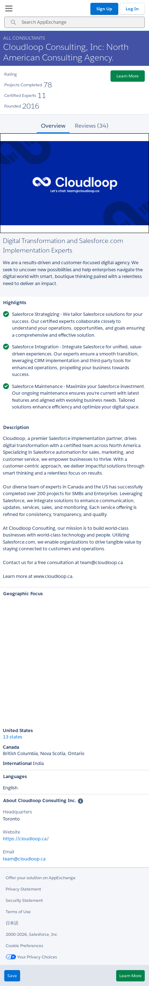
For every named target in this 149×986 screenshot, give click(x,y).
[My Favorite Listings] (7, 10)
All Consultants (24, 38)
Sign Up (104, 9)
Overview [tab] (53, 125)
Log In (132, 9)
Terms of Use (18, 912)
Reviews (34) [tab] (91, 125)
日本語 (12, 923)
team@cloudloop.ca (24, 859)
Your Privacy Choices (31, 957)
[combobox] (74, 22)
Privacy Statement (23, 889)
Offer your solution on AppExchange (41, 878)
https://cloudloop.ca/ (26, 839)
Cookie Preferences (24, 945)
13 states (12, 737)
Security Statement (24, 900)
